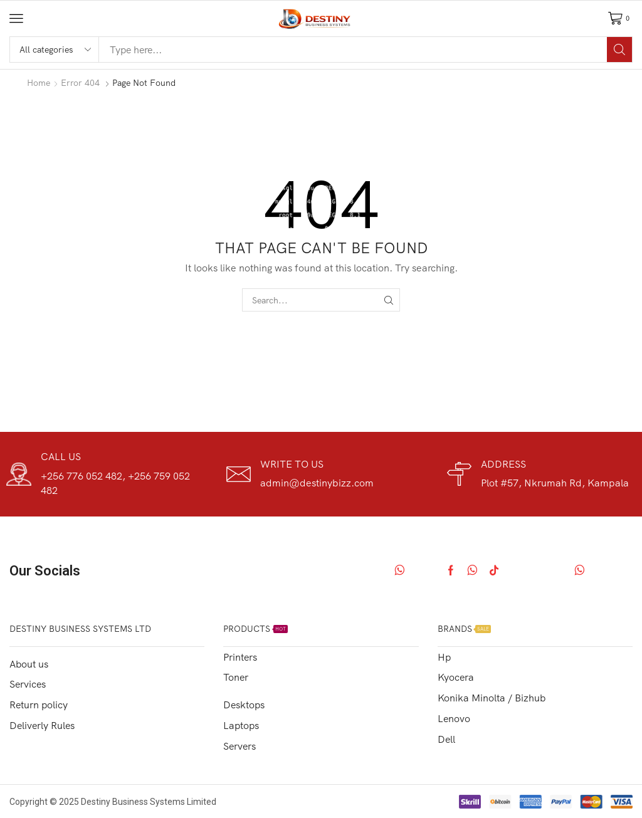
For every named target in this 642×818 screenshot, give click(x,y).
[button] (16, 18)
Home (38, 82)
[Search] (619, 49)
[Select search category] (54, 49)
